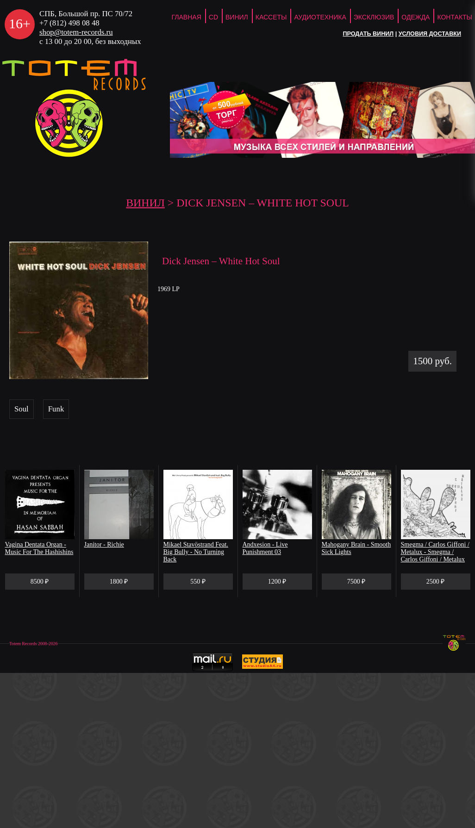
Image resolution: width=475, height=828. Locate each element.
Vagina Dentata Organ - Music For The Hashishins (39, 548)
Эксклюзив (374, 17)
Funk (56, 409)
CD (213, 17)
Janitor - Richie (104, 544)
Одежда (415, 17)
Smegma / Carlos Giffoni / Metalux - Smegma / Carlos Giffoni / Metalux (435, 552)
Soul (21, 409)
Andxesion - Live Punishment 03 (265, 548)
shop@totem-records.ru (76, 32)
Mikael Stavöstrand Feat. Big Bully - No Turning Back (195, 552)
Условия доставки (430, 34)
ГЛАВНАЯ (186, 17)
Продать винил (368, 34)
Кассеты (271, 17)
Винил (236, 17)
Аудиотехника (320, 17)
